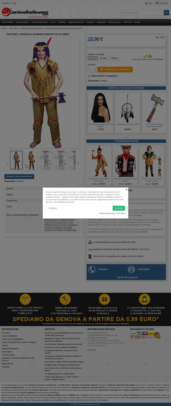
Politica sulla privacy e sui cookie (112, 213)
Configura (52, 208)
